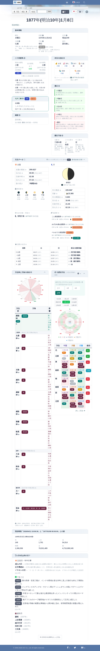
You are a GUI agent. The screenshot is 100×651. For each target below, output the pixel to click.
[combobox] (74, 11)
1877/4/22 (67, 216)
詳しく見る (80, 411)
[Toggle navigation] (67, 2)
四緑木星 (58, 302)
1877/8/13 (58, 235)
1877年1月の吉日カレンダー (77, 79)
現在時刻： (16, 25)
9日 (25, 12)
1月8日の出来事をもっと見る (50, 637)
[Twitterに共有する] (75, 648)
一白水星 (58, 299)
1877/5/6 (71, 224)
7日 (16, 12)
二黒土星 (66, 299)
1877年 (19, 8)
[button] (84, 2)
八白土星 (66, 305)
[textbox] (74, 11)
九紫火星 (74, 305)
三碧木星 (74, 299)
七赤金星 (58, 305)
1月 (26, 8)
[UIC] (17, 2)
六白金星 (74, 302)
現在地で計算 (77, 159)
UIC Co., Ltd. (26, 648)
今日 (33, 12)
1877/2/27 (28, 216)
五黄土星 (66, 302)
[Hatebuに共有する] (82, 648)
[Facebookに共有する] (67, 648)
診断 (58, 293)
